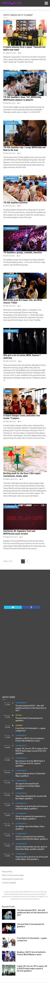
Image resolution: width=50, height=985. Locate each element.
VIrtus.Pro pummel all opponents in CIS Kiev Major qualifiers (30, 817)
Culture (8, 449)
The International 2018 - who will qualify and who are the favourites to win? (32, 912)
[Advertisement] (25, 588)
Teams (7, 23)
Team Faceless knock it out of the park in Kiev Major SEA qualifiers (31, 858)
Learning (19, 725)
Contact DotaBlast (9, 883)
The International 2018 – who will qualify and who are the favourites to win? (30, 708)
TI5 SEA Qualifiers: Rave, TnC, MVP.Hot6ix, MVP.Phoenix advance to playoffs (22, 98)
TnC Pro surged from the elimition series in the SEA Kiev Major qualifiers (31, 837)
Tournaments (11, 73)
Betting (18, 715)
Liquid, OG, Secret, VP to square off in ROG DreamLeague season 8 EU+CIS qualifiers (31, 750)
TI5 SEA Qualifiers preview (15, 202)
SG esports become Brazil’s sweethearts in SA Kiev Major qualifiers (27, 786)
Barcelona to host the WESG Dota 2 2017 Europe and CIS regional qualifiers (30, 763)
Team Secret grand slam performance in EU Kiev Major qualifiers (31, 807)
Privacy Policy (7, 872)
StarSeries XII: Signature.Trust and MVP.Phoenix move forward (19, 532)
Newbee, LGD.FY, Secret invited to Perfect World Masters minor (29, 739)
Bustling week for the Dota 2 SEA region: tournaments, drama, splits (22, 474)
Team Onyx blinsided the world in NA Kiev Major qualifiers (30, 797)
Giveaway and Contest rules (12, 879)
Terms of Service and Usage (13, 875)
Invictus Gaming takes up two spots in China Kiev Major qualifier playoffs (31, 848)
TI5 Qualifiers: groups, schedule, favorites (22, 252)
